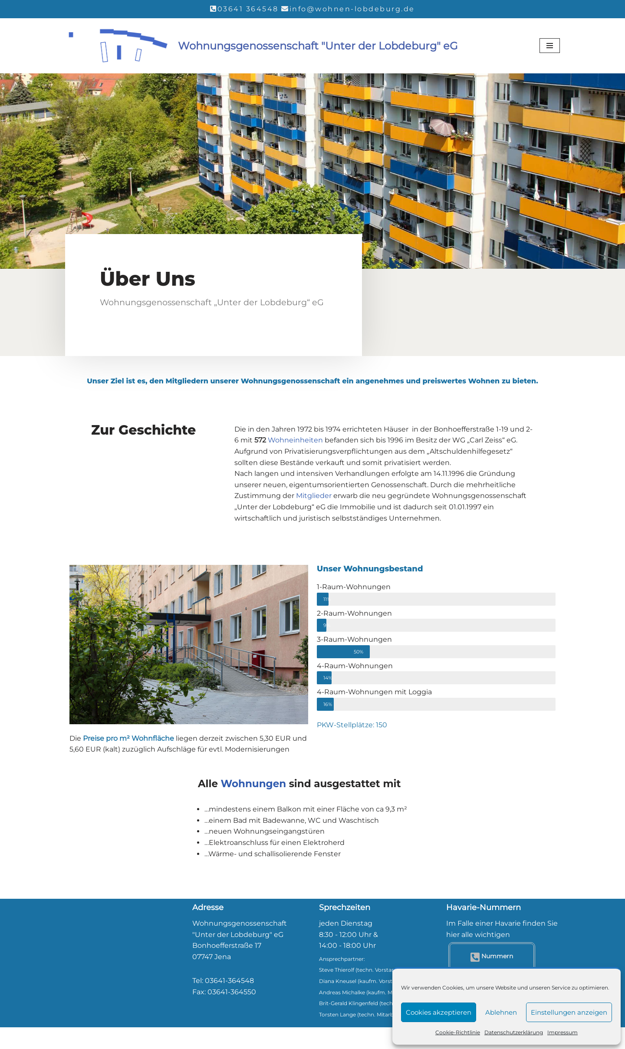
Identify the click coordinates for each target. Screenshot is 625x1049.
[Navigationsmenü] (549, 45)
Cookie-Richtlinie (457, 1032)
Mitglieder (314, 496)
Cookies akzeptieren (438, 1012)
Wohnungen (253, 784)
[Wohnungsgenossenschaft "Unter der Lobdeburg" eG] (261, 46)
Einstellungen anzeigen (569, 1012)
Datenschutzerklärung (513, 1032)
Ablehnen (501, 1012)
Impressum (562, 1032)
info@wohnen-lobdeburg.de (352, 9)
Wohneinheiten (295, 440)
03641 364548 (248, 9)
